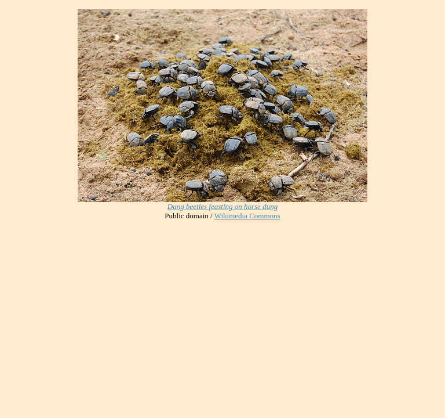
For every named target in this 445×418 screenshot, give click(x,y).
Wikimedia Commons (247, 215)
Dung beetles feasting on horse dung (222, 206)
